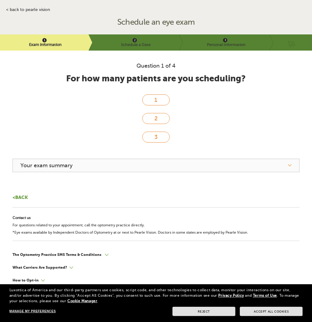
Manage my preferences (32, 311)
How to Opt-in (25, 280)
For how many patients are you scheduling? (156, 78)
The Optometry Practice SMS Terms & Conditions (57, 255)
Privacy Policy (231, 295)
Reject (204, 311)
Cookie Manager (82, 301)
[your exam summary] (156, 165)
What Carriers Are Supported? (39, 267)
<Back (20, 197)
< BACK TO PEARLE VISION (28, 10)
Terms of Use (265, 295)
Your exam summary (46, 165)
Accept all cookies (271, 311)
